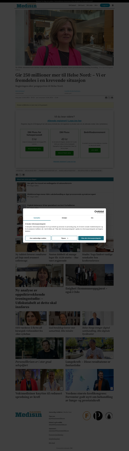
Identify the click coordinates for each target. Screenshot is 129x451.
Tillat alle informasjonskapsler (91, 238)
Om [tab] (92, 218)
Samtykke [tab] (37, 218)
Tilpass (64, 238)
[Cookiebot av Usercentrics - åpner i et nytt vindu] (96, 211)
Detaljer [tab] (64, 218)
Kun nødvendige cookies (38, 238)
